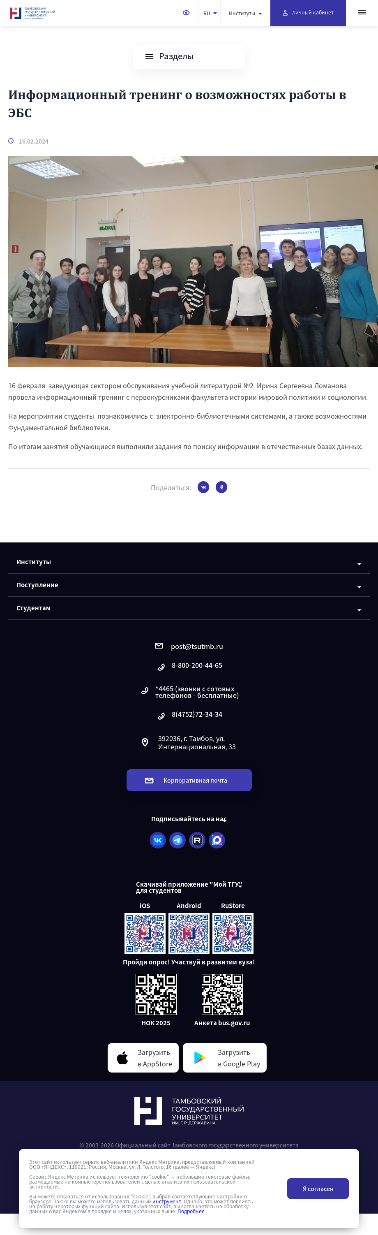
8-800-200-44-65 (189, 667)
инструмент (166, 1201)
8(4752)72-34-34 (189, 716)
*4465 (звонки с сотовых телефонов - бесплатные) (189, 691)
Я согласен (318, 1188)
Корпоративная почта (186, 780)
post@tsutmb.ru (189, 646)
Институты (245, 12)
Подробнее (191, 1211)
